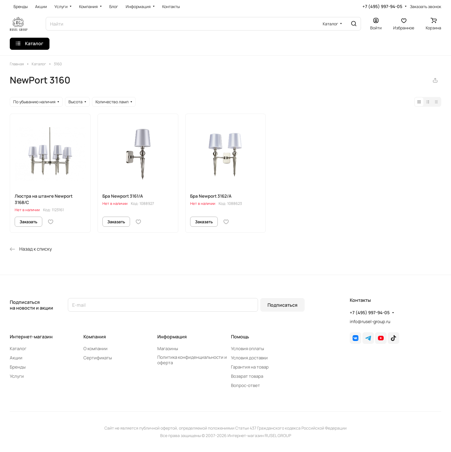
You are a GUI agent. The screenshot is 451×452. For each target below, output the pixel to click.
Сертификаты (97, 358)
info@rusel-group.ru (370, 322)
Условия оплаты (247, 349)
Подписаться (282, 305)
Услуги (17, 376)
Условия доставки (249, 358)
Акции (16, 358)
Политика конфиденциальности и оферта (192, 360)
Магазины (167, 349)
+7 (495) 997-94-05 (382, 6)
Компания (94, 336)
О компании (95, 349)
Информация (172, 336)
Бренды (18, 367)
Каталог (18, 349)
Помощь (240, 336)
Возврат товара (247, 376)
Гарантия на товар (250, 367)
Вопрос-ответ (245, 385)
